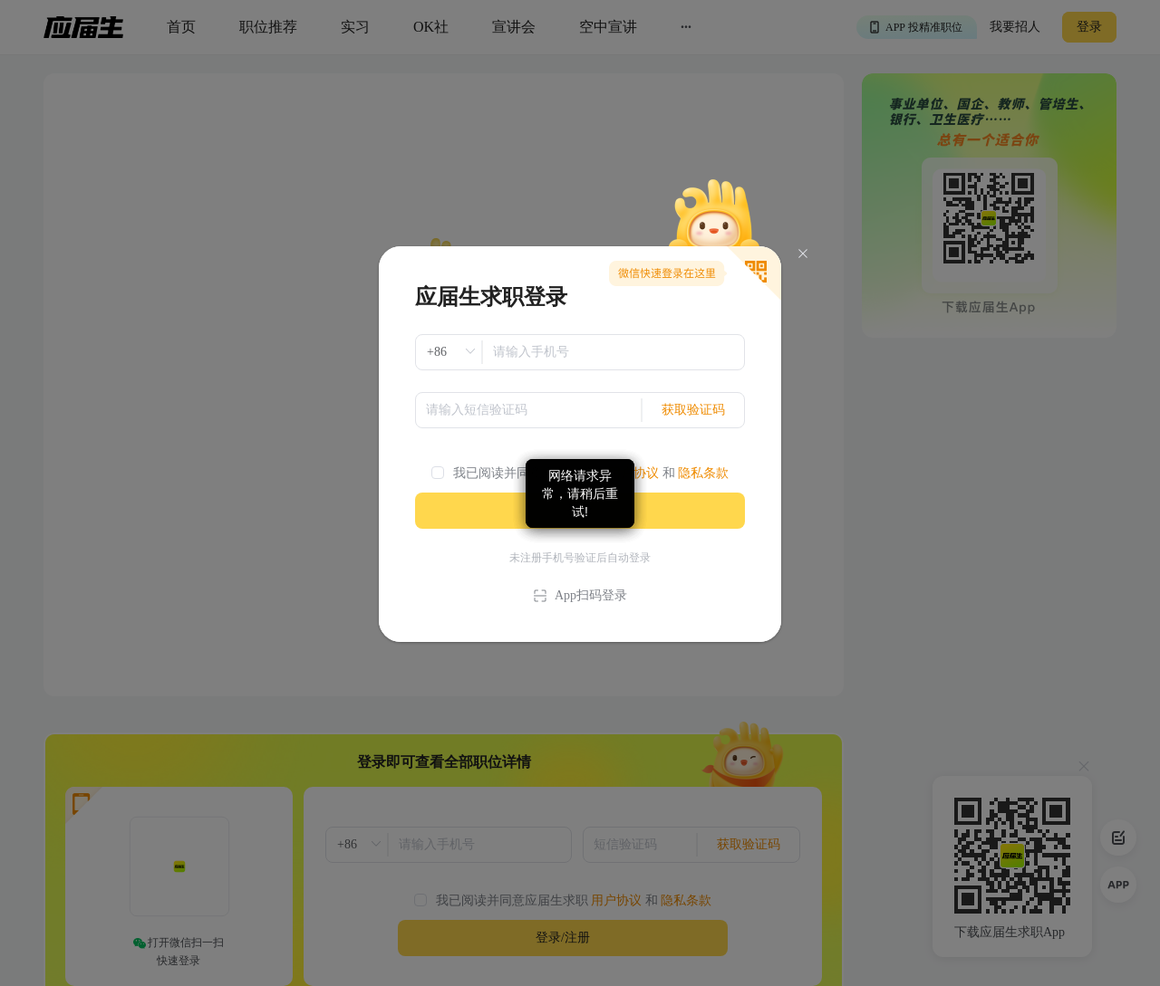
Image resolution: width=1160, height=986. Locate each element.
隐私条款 (703, 473)
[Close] (803, 254)
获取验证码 (693, 409)
